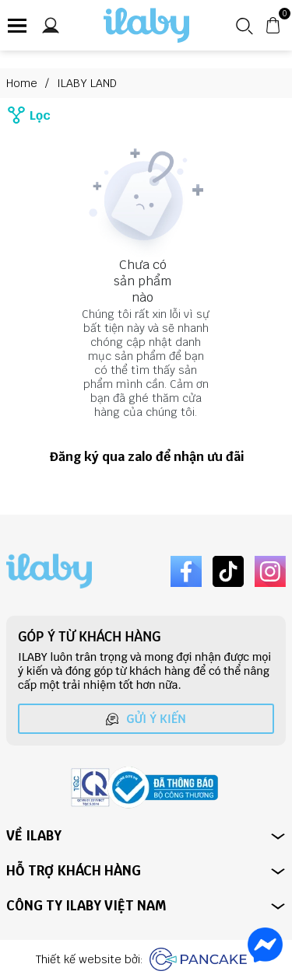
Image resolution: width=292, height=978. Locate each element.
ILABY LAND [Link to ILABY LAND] (87, 83)
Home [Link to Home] (31, 83)
